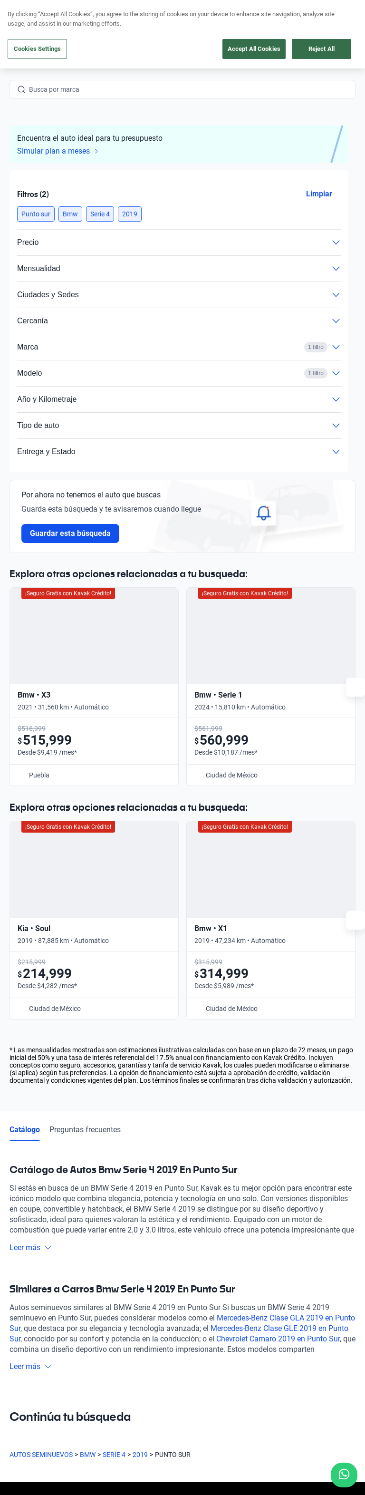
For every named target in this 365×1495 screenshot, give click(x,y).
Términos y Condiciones (291, 1443)
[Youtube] (62, 1370)
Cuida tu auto (124, 1308)
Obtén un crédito (129, 1265)
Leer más (31, 987)
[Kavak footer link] (36, 1288)
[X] (85, 1370)
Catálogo (25, 869)
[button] (36, 214)
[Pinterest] (154, 1370)
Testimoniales (210, 1265)
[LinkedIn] (108, 1370)
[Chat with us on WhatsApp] (344, 1475)
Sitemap (73, 1452)
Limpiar (319, 193)
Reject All (321, 48)
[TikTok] (131, 1370)
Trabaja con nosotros (221, 1308)
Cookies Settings (37, 48)
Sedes (113, 1330)
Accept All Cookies (254, 48)
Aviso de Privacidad (218, 1443)
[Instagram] (40, 1370)
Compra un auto (129, 1243)
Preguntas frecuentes (85, 869)
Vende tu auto (125, 1287)
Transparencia (31, 1452)
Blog (196, 1287)
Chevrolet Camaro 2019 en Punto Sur (278, 1078)
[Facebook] (17, 1370)
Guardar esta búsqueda (70, 533)
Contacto (203, 1330)
